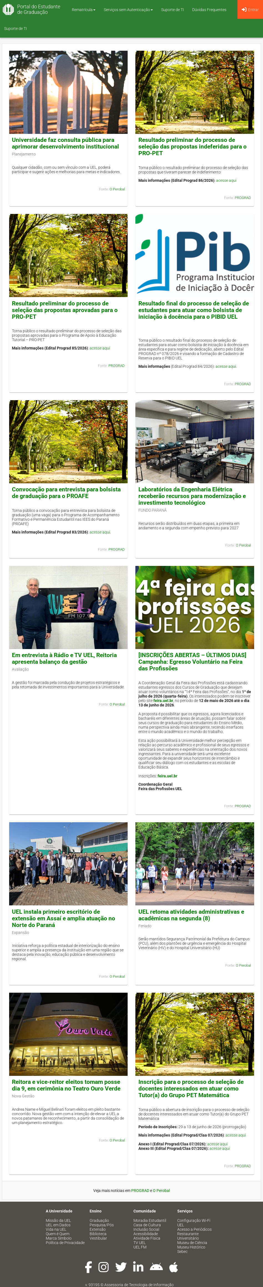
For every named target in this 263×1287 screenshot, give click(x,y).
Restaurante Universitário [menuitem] (188, 1236)
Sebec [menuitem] (182, 1251)
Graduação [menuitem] (99, 1220)
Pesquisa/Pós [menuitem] (102, 1225)
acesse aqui (226, 180)
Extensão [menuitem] (98, 1229)
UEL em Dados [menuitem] (58, 1225)
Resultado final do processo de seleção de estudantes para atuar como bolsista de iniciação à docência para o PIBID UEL (193, 310)
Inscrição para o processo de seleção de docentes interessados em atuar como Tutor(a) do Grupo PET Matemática (191, 1089)
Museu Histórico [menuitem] (191, 1247)
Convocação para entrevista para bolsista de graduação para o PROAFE (66, 492)
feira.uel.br (163, 700)
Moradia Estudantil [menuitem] (149, 1220)
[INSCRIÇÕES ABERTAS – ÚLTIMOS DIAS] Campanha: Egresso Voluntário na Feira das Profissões (192, 662)
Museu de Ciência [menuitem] (192, 1242)
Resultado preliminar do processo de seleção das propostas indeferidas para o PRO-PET (192, 147)
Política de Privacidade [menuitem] (65, 1242)
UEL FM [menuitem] (139, 1247)
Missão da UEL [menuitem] (58, 1220)
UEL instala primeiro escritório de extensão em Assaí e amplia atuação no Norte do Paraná (63, 918)
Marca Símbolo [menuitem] (59, 1238)
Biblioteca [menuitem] (98, 1234)
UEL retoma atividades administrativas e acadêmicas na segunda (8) (191, 915)
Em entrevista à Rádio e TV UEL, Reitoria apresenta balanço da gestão (64, 658)
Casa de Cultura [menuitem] (147, 1225)
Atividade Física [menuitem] (146, 1238)
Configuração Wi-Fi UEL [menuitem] (193, 1222)
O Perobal (117, 189)
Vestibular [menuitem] (98, 1238)
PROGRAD (243, 198)
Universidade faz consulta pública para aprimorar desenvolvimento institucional (65, 143)
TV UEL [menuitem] (139, 1242)
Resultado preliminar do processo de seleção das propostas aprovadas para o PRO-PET (65, 310)
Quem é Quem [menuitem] (57, 1234)
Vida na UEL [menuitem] (56, 1229)
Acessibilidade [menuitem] (145, 1234)
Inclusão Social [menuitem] (146, 1229)
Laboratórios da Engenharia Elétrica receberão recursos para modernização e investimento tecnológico (192, 496)
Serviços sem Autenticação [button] (128, 9)
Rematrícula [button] (83, 9)
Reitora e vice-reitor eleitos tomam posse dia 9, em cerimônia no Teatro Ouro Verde (66, 1085)
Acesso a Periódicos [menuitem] (194, 1229)
